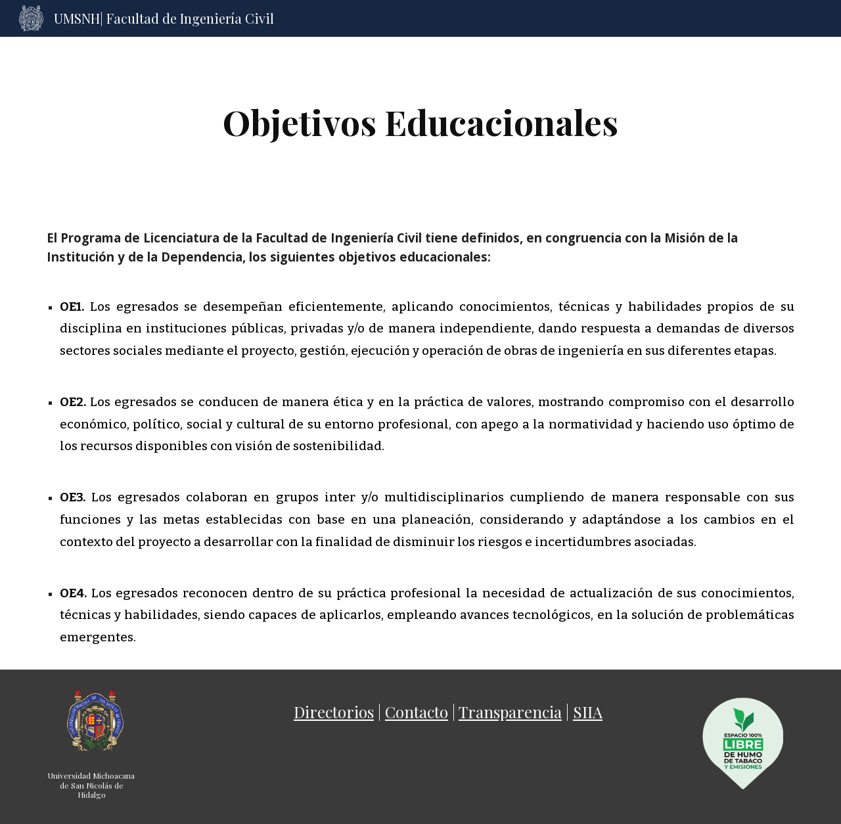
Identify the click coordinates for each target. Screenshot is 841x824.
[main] (420, 121)
